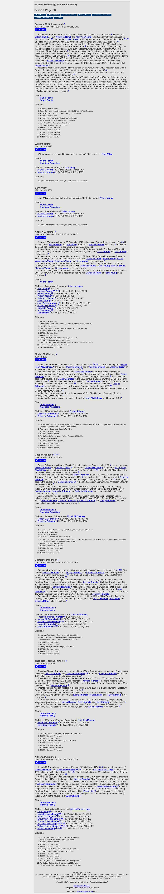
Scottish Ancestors (43, 18)
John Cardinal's (81, 891)
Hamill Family (46, 98)
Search (58, 18)
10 (68, 55)
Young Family (46, 100)
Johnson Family (48, 405)
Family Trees (84, 15)
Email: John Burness (82, 886)
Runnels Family (47, 610)
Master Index (54, 15)
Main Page (40, 15)
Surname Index (69, 15)
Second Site (89, 891)
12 (106, 70)
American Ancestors (102, 15)
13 (74, 74)
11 (49, 65)
